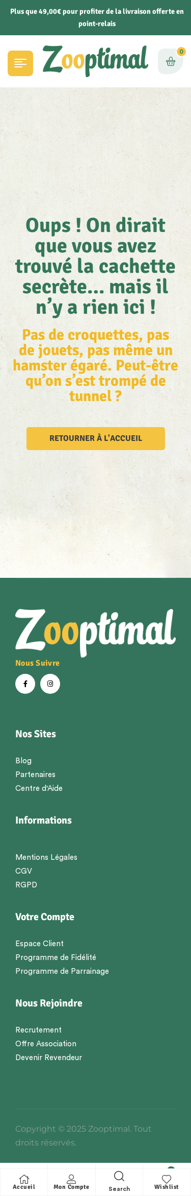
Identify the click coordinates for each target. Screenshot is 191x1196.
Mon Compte (71, 1187)
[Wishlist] (166, 1179)
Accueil (24, 1187)
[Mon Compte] (71, 1179)
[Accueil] (24, 1179)
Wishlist (166, 1187)
